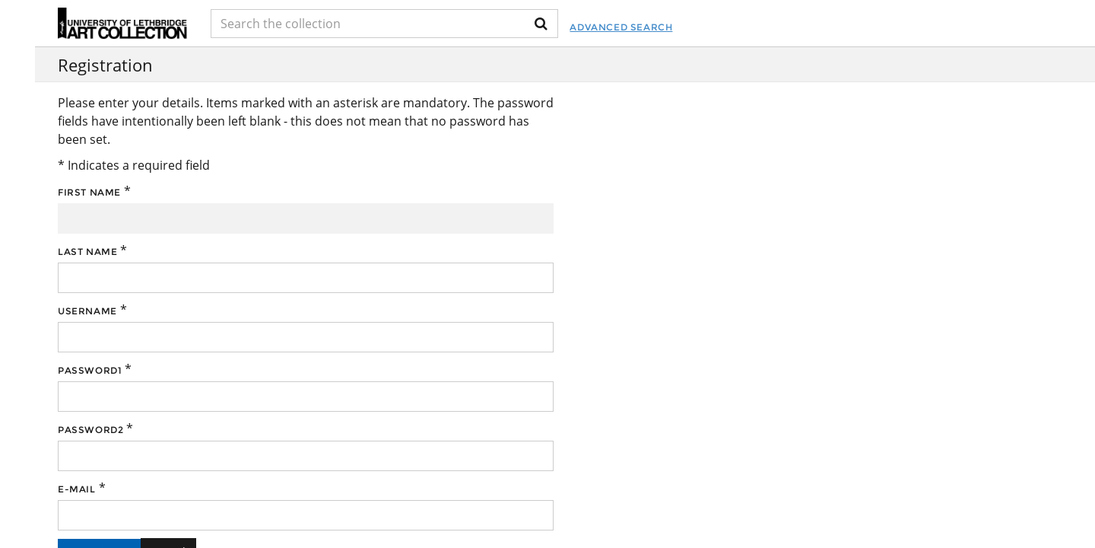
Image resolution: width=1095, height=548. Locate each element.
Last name (87, 251)
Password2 (90, 429)
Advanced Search (621, 27)
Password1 (90, 370)
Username (87, 311)
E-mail (77, 489)
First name (89, 192)
